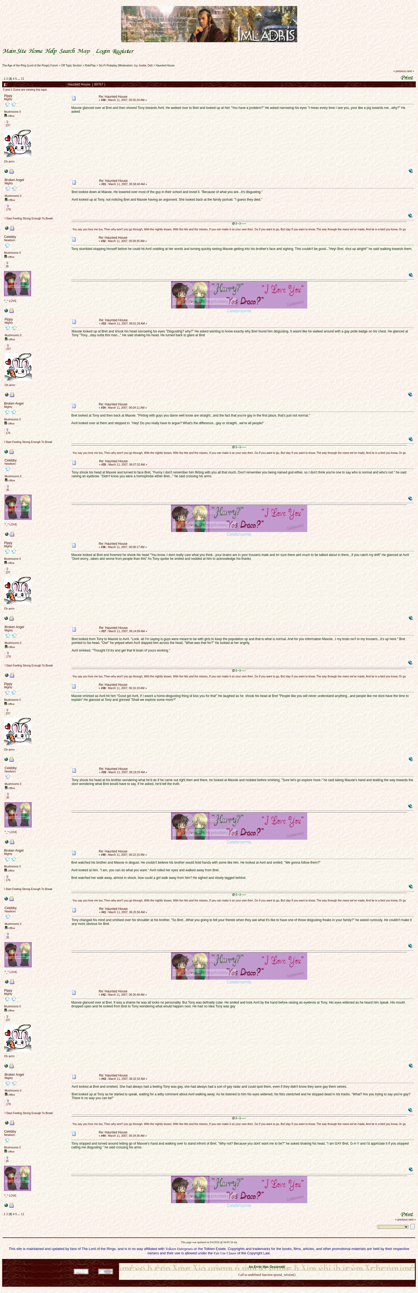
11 (22, 78)
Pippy (8, 96)
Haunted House (165, 65)
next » (410, 71)
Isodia (142, 65)
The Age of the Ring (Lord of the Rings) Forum (30, 65)
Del (150, 65)
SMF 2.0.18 (244, 1261)
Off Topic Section (71, 65)
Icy (135, 65)
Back (267, 1282)
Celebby (10, 237)
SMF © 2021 (263, 1261)
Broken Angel (14, 180)
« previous (400, 71)
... (19, 78)
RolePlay (90, 65)
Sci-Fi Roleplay (108, 65)
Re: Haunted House (113, 97)
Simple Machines (286, 1261)
